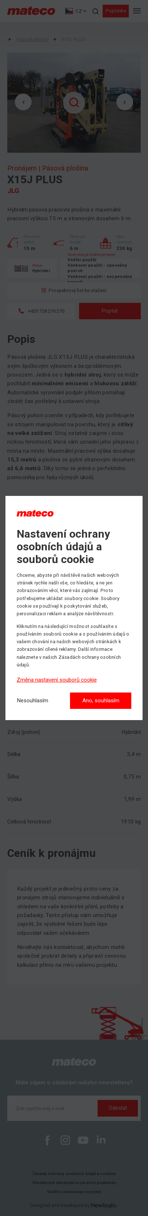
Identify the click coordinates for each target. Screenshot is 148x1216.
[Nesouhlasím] (32, 701)
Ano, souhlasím (100, 700)
